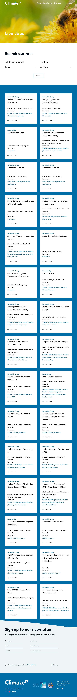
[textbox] (56, 67)
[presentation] (16, 660)
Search (38, 76)
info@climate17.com (63, 686)
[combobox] (56, 67)
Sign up (54, 667)
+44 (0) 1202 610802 (63, 684)
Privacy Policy (31, 667)
